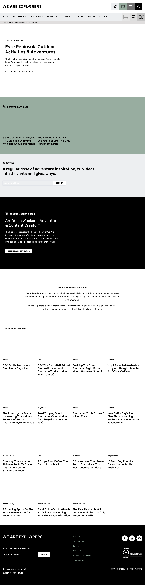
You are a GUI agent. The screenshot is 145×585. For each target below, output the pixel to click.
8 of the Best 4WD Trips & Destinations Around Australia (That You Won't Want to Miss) (54, 370)
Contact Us (77, 551)
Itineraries (53, 17)
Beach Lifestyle (9, 504)
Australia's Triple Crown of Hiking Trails (89, 415)
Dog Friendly (43, 408)
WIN (105, 17)
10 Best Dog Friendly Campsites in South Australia (120, 464)
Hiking (5, 359)
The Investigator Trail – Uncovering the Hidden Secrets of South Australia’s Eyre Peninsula (18, 418)
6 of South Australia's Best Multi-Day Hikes (16, 367)
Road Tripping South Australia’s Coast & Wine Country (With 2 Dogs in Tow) (53, 418)
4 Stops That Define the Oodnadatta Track (53, 463)
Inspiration (94, 17)
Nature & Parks (9, 456)
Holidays (76, 456)
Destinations (19, 17)
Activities (68, 17)
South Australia (20, 22)
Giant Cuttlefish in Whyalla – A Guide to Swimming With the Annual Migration (19, 140)
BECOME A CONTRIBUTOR (19, 251)
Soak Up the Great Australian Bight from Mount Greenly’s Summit (88, 368)
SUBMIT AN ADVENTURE (13, 572)
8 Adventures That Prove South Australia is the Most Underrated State (88, 464)
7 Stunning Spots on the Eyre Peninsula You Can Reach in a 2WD (18, 512)
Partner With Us (79, 541)
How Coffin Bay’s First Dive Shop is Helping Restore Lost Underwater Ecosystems (123, 418)
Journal (110, 359)
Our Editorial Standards (82, 556)
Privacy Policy (78, 560)
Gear (80, 17)
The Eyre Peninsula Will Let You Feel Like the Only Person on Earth (54, 140)
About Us (76, 536)
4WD (39, 359)
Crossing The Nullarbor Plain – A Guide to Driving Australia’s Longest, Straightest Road (18, 466)
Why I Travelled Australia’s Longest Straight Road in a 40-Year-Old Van (123, 368)
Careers (76, 546)
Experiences (36, 17)
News (5, 17)
